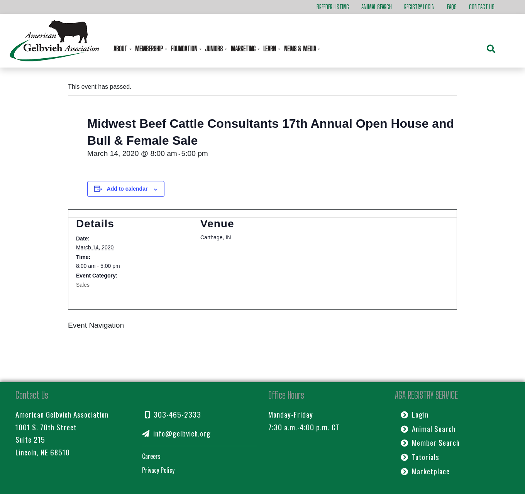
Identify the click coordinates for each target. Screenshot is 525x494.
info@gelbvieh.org (176, 433)
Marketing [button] (244, 49)
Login (414, 414)
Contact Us (482, 6)
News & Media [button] (301, 49)
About (121, 49)
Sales (83, 285)
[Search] (435, 49)
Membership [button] (149, 49)
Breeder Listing (333, 6)
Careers (151, 456)
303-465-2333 (173, 414)
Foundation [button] (185, 49)
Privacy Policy (158, 470)
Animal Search (376, 6)
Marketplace (425, 471)
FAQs (452, 6)
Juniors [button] (214, 49)
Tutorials (420, 456)
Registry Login (419, 6)
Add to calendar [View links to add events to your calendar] (127, 189)
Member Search (430, 442)
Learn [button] (270, 49)
